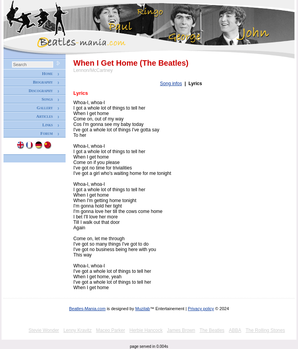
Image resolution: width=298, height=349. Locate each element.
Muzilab (142, 308)
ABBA (235, 330)
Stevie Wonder (44, 330)
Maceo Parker (110, 330)
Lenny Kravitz (77, 330)
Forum (46, 133)
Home (47, 73)
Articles (44, 116)
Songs (47, 99)
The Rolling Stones (265, 330)
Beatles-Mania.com (87, 308)
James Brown (181, 330)
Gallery (44, 107)
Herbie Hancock (146, 330)
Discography (41, 90)
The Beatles (211, 330)
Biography (43, 82)
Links (47, 124)
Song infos (171, 83)
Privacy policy (201, 308)
